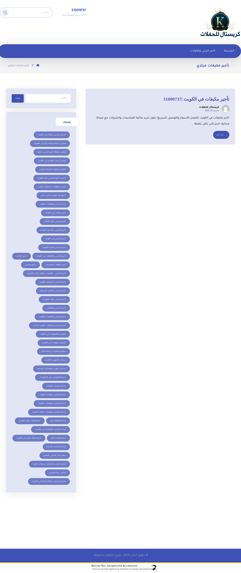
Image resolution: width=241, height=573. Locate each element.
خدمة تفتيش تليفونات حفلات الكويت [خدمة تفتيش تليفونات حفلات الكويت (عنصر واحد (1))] (49, 412)
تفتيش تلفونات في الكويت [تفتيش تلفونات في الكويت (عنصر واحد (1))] (53, 343)
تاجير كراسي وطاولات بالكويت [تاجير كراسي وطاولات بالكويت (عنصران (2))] (52, 317)
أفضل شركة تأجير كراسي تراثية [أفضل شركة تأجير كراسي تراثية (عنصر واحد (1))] (51, 152)
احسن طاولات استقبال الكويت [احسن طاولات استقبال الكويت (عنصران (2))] (51, 187)
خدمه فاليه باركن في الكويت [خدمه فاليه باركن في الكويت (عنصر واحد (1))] (29, 438)
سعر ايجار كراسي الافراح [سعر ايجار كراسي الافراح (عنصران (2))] (54, 456)
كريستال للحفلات (209, 108)
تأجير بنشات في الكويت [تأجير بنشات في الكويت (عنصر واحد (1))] (55, 213)
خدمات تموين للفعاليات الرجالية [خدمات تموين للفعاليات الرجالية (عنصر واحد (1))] (51, 369)
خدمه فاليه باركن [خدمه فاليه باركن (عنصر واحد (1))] (58, 438)
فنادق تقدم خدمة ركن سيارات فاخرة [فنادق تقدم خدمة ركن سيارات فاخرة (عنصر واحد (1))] (49, 464)
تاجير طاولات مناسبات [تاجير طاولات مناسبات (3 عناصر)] (55, 265)
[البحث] (6, 12)
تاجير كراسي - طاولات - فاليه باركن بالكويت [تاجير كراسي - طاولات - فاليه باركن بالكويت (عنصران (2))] (46, 274)
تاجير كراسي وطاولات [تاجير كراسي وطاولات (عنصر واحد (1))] (56, 308)
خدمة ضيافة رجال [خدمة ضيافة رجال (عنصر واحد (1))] (58, 421)
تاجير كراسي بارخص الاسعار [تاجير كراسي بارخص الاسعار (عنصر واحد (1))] (53, 291)
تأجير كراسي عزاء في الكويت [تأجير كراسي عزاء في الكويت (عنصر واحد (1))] (53, 230)
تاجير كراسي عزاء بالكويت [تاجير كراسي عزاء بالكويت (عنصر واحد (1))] (54, 300)
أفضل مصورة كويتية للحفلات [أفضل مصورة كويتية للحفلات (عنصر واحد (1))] (52, 170)
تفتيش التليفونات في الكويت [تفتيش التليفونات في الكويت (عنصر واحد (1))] (53, 334)
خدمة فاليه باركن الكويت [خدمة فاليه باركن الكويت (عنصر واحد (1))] (30, 421)
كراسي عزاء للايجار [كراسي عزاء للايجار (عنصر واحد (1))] (57, 473)
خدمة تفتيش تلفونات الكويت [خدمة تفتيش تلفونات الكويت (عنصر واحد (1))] (52, 395)
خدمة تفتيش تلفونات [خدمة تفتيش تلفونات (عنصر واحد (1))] (56, 386)
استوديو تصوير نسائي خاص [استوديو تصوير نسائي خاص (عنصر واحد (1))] (53, 196)
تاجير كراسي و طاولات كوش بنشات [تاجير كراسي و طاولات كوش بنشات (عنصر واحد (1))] (49, 326)
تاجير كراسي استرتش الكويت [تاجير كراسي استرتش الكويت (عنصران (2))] (52, 282)
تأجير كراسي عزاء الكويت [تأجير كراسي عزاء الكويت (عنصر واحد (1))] (54, 222)
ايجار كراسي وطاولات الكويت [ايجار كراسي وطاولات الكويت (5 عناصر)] (52, 204)
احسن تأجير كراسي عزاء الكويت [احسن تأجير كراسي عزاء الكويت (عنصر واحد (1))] (51, 178)
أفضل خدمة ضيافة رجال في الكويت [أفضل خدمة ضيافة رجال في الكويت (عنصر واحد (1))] (50, 144)
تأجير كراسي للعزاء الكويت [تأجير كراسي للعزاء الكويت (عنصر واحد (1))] (54, 248)
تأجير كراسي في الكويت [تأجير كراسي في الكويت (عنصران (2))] (55, 239)
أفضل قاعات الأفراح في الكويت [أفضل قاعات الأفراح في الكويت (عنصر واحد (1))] (52, 161)
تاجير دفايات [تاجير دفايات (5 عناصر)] (21, 256)
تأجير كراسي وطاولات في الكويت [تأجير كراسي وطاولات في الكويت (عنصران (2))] (51, 256)
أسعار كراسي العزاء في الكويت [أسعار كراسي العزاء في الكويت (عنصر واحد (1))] (51, 135)
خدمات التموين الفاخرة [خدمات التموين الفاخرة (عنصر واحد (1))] (55, 360)
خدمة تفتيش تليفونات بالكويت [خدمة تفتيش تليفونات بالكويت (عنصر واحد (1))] (51, 404)
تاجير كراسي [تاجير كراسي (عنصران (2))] (30, 265)
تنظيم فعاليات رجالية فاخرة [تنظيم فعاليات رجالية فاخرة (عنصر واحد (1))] (53, 352)
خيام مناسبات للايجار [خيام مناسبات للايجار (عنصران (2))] (56, 447)
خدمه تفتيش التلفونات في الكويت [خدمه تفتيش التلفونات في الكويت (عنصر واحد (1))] (50, 430)
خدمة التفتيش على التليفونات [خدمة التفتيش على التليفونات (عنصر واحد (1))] (52, 378)
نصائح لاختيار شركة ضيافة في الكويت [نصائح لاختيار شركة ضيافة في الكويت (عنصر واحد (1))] (49, 482)
